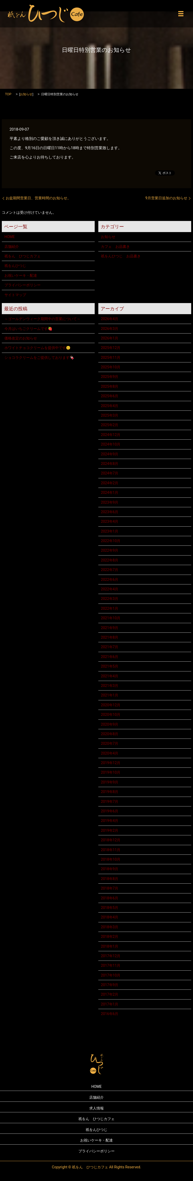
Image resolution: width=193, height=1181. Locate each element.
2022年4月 (109, 589)
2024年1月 (109, 492)
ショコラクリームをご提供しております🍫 (39, 357)
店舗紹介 (11, 246)
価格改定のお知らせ (20, 338)
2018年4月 (109, 917)
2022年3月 (109, 599)
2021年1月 (109, 695)
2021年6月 (109, 657)
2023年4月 (109, 521)
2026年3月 (109, 329)
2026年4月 (109, 319)
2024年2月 (109, 483)
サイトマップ (15, 295)
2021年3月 (109, 686)
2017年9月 (109, 985)
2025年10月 (110, 367)
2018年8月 (109, 879)
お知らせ (26, 94)
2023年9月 (109, 502)
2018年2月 (109, 936)
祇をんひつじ (15, 266)
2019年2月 (109, 830)
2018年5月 (109, 908)
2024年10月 (110, 444)
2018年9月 (109, 869)
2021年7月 (109, 647)
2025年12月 (110, 348)
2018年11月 (110, 850)
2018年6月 (109, 898)
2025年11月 (110, 357)
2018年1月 (109, 946)
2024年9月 (109, 454)
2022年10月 (110, 541)
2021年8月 (109, 637)
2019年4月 (109, 821)
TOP (8, 94)
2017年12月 (110, 956)
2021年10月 (110, 618)
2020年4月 (109, 753)
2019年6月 (109, 811)
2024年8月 (109, 464)
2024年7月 (109, 473)
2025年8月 (109, 386)
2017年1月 (109, 1004)
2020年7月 (109, 743)
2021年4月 (109, 676)
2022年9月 (109, 550)
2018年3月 (109, 927)
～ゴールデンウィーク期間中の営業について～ (42, 319)
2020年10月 (110, 714)
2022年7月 (109, 570)
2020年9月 (109, 724)
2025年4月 (109, 406)
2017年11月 (110, 965)
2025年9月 (109, 377)
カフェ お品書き (115, 246)
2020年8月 (109, 734)
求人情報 (96, 1108)
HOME (9, 237)
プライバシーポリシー (22, 285)
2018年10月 (110, 859)
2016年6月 (109, 1014)
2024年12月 (110, 435)
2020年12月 (110, 705)
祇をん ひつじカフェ (22, 256)
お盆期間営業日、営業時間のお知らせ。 (38, 198)
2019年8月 (109, 792)
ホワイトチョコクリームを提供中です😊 (37, 348)
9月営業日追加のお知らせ (166, 198)
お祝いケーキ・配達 (20, 275)
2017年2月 (109, 994)
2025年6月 (109, 396)
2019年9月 (109, 782)
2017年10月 (110, 975)
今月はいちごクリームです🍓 (28, 329)
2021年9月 (109, 628)
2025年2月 (109, 425)
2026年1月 (109, 338)
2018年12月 (110, 840)
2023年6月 (109, 512)
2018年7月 (109, 888)
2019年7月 (109, 801)
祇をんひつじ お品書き (121, 256)
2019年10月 (110, 772)
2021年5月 (109, 666)
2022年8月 (109, 560)
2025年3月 (109, 415)
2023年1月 (109, 531)
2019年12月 (110, 763)
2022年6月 (109, 579)
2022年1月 (109, 608)
